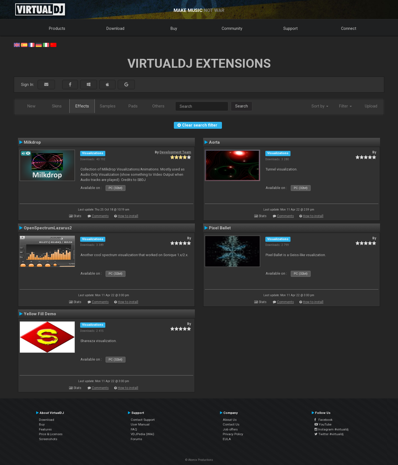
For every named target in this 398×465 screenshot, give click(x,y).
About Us (230, 420)
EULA (227, 439)
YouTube (323, 424)
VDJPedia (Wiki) (142, 434)
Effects (82, 106)
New (31, 106)
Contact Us (231, 424)
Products (57, 28)
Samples (108, 106)
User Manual (140, 424)
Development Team (175, 152)
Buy (174, 28)
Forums (136, 439)
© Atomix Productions (199, 460)
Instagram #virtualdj (332, 429)
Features (45, 429)
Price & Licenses (50, 434)
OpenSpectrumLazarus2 (48, 227)
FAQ (134, 429)
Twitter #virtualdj (329, 434)
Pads (133, 106)
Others (158, 106)
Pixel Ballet (220, 227)
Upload (371, 106)
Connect (348, 28)
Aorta (214, 142)
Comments (100, 216)
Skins (57, 106)
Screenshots (48, 439)
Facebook (323, 420)
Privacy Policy (233, 434)
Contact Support (143, 420)
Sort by (319, 106)
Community (232, 28)
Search (241, 106)
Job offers (230, 429)
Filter (345, 106)
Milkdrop (32, 142)
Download (115, 28)
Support (290, 28)
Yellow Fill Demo (40, 313)
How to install (128, 216)
